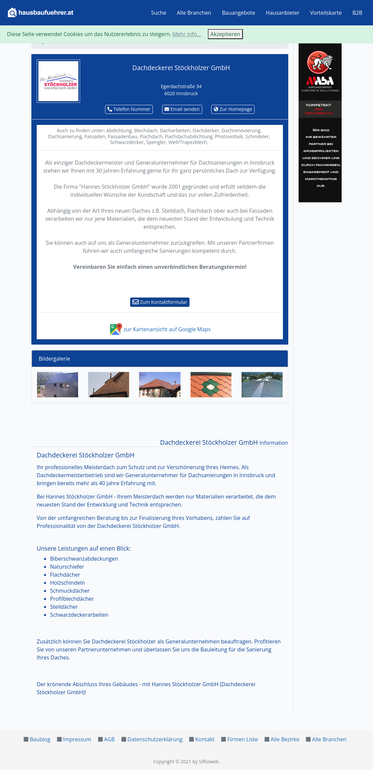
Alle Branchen (194, 12)
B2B (357, 12)
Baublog (40, 739)
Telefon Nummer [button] (128, 109)
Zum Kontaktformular (159, 302)
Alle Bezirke (285, 739)
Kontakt (205, 739)
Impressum (77, 739)
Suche (158, 12)
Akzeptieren (225, 34)
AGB (109, 739)
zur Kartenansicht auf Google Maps (160, 329)
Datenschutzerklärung (154, 739)
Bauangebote (238, 12)
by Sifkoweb (206, 761)
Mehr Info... (186, 34)
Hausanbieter (283, 12)
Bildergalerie (54, 358)
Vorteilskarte (326, 12)
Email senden (182, 109)
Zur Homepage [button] (233, 109)
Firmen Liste (242, 739)
